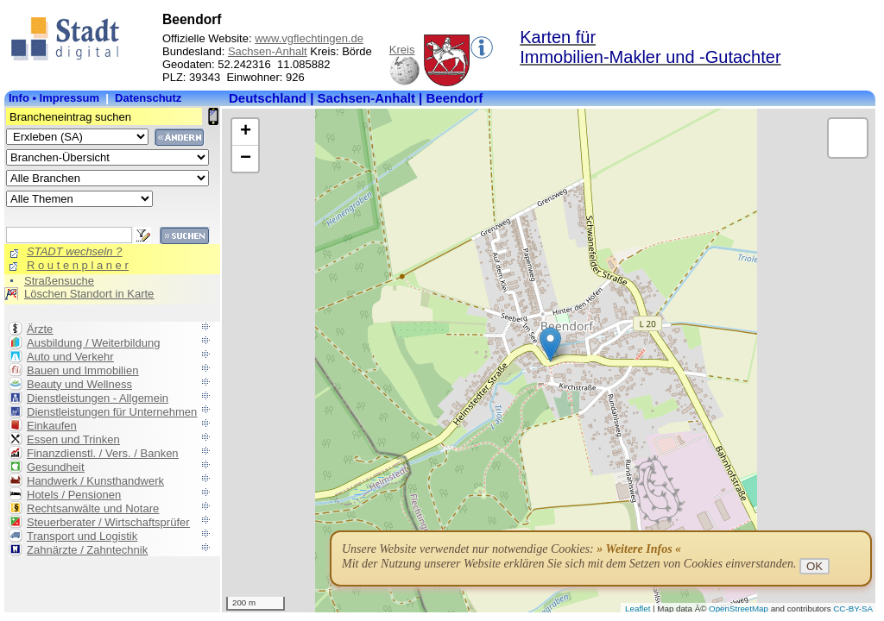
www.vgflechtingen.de (309, 38)
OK (814, 566)
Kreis (402, 49)
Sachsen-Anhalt (267, 51)
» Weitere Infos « (639, 549)
